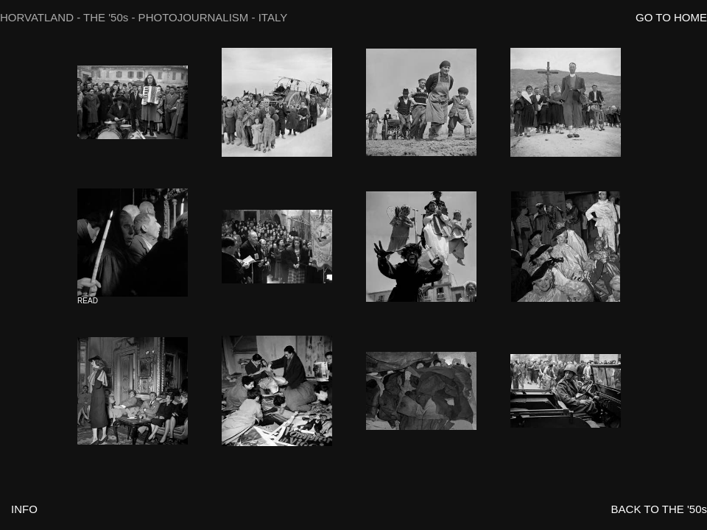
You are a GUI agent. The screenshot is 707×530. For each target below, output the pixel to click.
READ (87, 301)
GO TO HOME (671, 17)
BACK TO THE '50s (659, 509)
